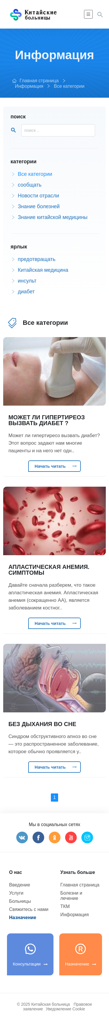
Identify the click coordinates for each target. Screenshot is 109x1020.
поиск (18, 117)
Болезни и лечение (71, 896)
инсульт (23, 281)
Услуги (16, 893)
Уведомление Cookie (65, 1009)
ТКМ (65, 906)
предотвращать (32, 259)
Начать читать (56, 466)
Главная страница (38, 80)
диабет (22, 292)
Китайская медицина (39, 270)
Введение (19, 884)
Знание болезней (35, 207)
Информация (29, 86)
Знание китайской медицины (48, 217)
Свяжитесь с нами (28, 909)
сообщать (26, 185)
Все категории (69, 86)
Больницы (20, 901)
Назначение (22, 917)
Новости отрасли (34, 196)
